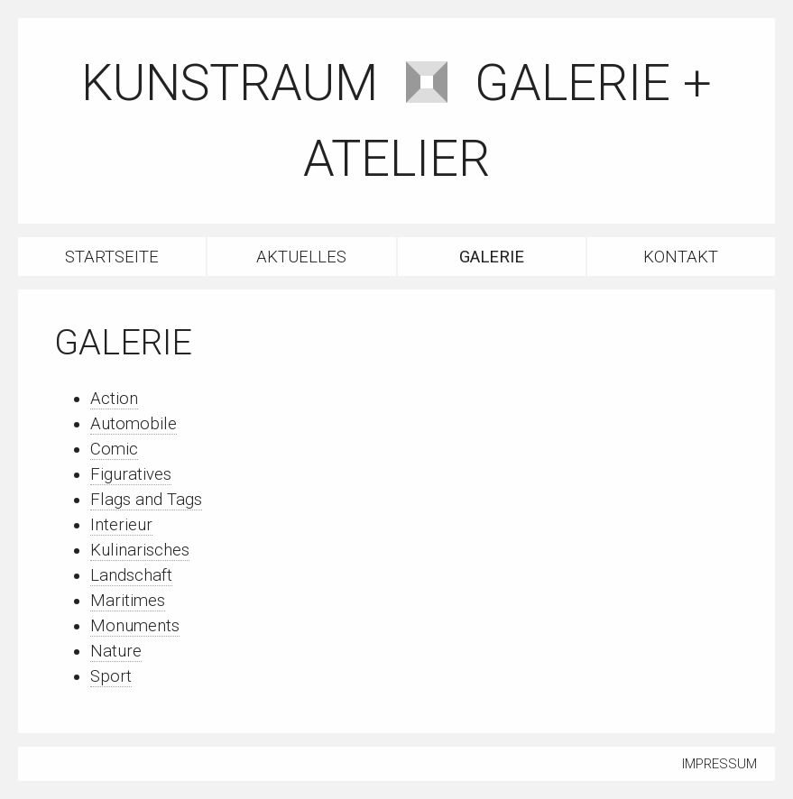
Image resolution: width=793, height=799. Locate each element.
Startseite (112, 257)
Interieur (121, 525)
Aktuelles (301, 257)
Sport (111, 676)
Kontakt (680, 257)
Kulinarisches (139, 550)
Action (114, 399)
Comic (114, 449)
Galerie (491, 257)
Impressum (719, 764)
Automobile (133, 424)
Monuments (135, 626)
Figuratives (130, 474)
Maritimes (127, 601)
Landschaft (131, 575)
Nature (116, 651)
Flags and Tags (146, 500)
